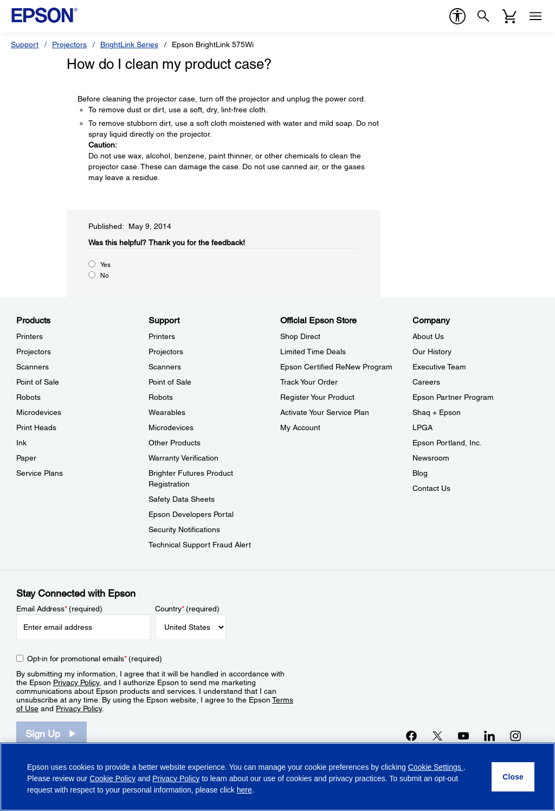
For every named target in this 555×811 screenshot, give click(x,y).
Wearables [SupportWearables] (167, 412)
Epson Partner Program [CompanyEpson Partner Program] (453, 397)
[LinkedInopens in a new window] (489, 735)
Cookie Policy (112, 778)
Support (24, 44)
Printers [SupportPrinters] (162, 336)
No (104, 275)
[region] (277, 777)
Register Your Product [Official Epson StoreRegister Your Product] (317, 397)
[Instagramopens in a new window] (515, 735)
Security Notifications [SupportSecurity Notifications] (184, 529)
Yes (105, 265)
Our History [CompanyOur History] (431, 351)
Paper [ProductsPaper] (26, 458)
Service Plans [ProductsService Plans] (39, 473)
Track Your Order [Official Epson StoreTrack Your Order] (309, 382)
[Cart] (509, 16)
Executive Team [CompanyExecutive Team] (439, 366)
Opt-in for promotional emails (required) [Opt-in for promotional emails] (94, 658)
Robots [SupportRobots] (161, 397)
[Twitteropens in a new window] (437, 735)
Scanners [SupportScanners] (165, 366)
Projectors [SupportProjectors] (166, 351)
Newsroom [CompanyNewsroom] (430, 458)
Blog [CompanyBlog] (420, 473)
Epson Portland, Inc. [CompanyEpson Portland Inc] (447, 442)
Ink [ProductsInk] (21, 442)
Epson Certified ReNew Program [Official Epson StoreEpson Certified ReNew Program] (336, 366)
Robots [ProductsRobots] (28, 397)
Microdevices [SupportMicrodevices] (171, 427)
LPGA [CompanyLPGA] (422, 427)
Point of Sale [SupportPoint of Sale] (170, 382)
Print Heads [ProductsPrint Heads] (36, 427)
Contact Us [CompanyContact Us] (431, 488)
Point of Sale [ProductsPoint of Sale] (37, 382)
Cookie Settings (435, 767)
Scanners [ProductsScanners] (32, 366)
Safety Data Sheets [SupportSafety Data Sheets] (182, 499)
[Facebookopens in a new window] (411, 735)
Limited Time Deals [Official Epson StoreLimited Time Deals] (313, 351)
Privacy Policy (76, 682)
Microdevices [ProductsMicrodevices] (38, 412)
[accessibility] (457, 16)
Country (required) (187, 608)
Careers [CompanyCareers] (426, 382)
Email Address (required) (59, 608)
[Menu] (535, 16)
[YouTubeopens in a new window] (463, 735)
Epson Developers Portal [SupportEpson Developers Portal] (191, 514)
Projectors (69, 44)
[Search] (483, 16)
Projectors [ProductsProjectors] (33, 351)
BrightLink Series (129, 44)
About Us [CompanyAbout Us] (428, 336)
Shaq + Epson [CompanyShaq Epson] (436, 412)
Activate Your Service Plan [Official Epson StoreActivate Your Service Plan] (324, 412)
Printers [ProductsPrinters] (29, 336)
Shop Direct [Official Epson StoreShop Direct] (300, 336)
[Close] (513, 776)
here (244, 790)
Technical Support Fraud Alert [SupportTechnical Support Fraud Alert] (200, 544)
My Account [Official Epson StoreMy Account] (300, 427)
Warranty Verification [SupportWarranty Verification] (183, 458)
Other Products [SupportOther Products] (175, 442)
